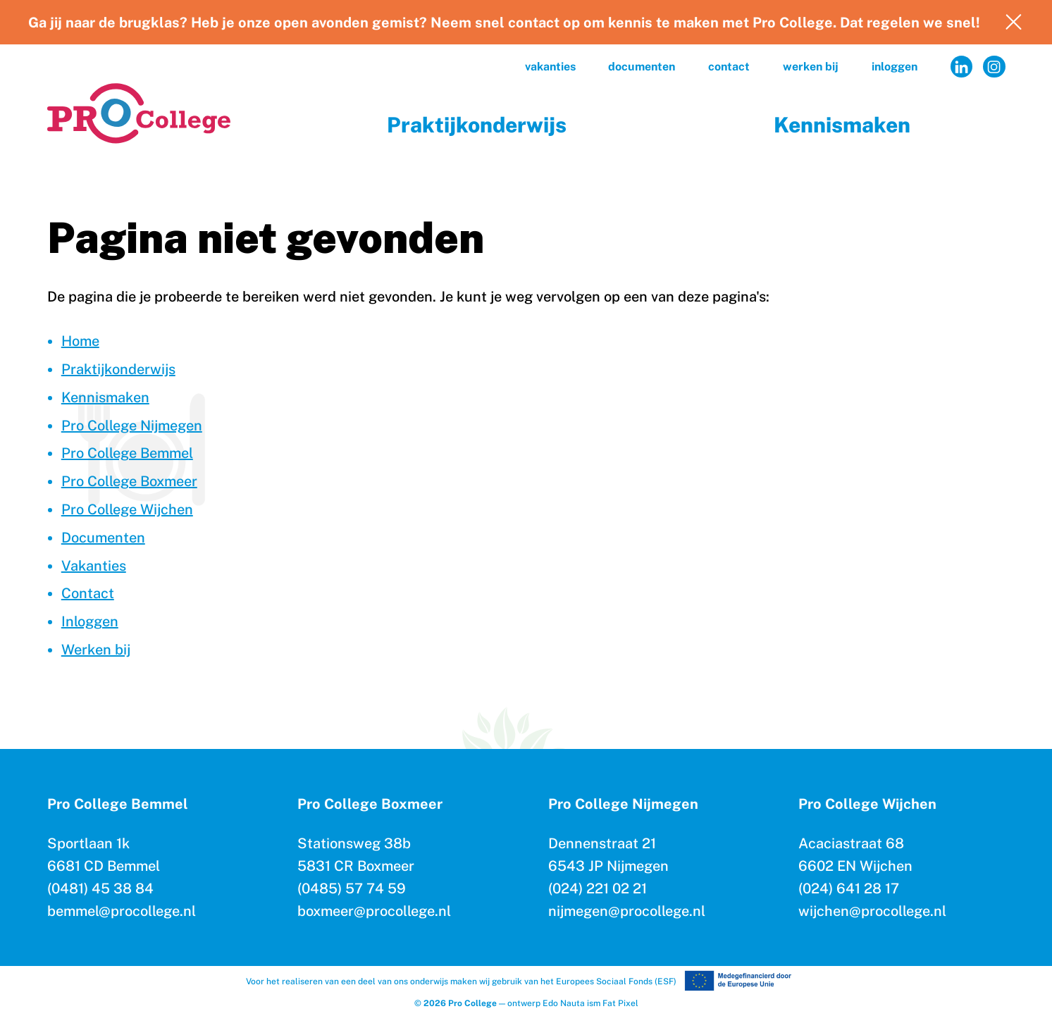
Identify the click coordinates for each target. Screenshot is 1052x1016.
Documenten (641, 66)
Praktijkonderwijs (477, 124)
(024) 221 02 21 (597, 888)
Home (80, 341)
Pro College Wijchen (127, 509)
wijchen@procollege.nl (872, 911)
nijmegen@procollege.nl (626, 911)
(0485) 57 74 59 (351, 888)
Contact (729, 66)
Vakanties (550, 66)
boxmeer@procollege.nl (374, 911)
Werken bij (810, 66)
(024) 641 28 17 (848, 888)
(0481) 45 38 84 (100, 888)
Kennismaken (842, 124)
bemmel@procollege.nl (121, 911)
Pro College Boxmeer (129, 481)
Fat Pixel (620, 1003)
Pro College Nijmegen (131, 425)
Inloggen (894, 66)
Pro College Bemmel (127, 453)
